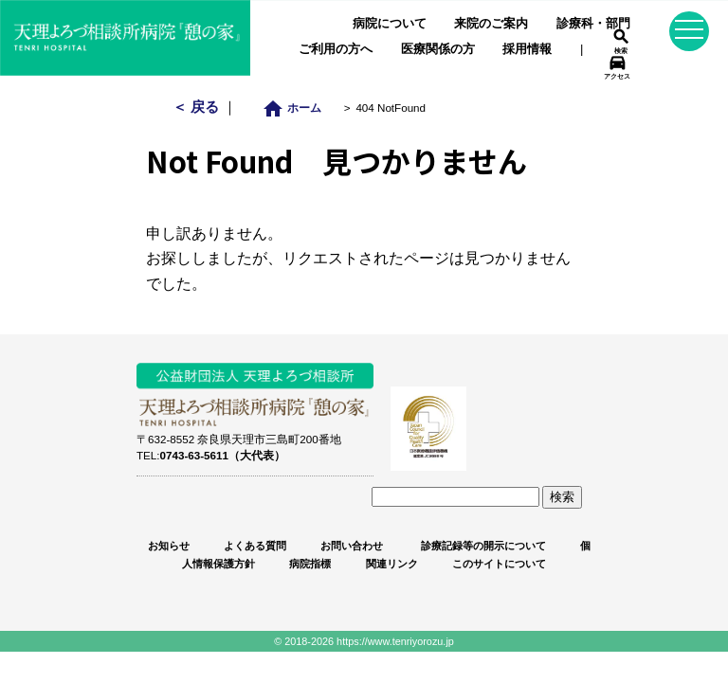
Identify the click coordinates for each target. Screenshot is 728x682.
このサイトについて (499, 563)
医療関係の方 (438, 49)
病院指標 (310, 563)
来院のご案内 (491, 23)
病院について (390, 23)
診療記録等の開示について (482, 545)
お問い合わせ (351, 545)
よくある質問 (255, 545)
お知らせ (169, 545)
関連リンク (392, 563)
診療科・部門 (593, 23)
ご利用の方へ (336, 49)
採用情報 (527, 49)
